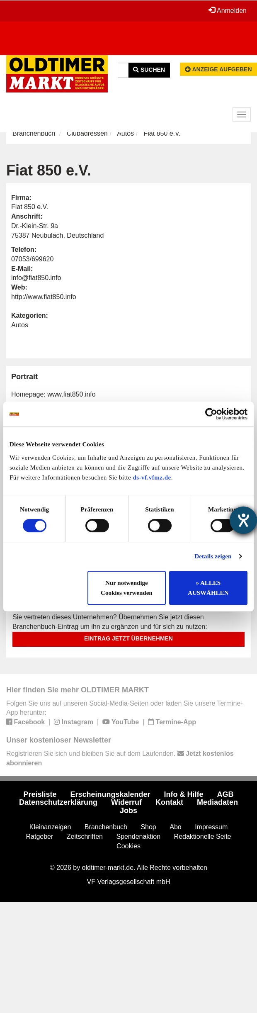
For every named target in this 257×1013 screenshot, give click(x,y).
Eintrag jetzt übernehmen (128, 638)
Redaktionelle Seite (202, 836)
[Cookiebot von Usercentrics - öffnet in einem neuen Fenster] (211, 414)
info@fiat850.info (36, 277)
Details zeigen (212, 556)
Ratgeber (39, 836)
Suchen (149, 69)
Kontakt (169, 802)
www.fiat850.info (71, 394)
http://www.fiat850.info (43, 296)
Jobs (128, 810)
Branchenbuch (33, 133)
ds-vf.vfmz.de (152, 477)
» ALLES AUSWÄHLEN (208, 588)
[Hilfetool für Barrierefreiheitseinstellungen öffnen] (243, 520)
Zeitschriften (85, 836)
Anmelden (228, 10)
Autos (125, 133)
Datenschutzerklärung (58, 802)
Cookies (128, 846)
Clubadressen (87, 133)
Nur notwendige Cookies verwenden (127, 588)
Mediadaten (217, 802)
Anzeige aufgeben (218, 69)
